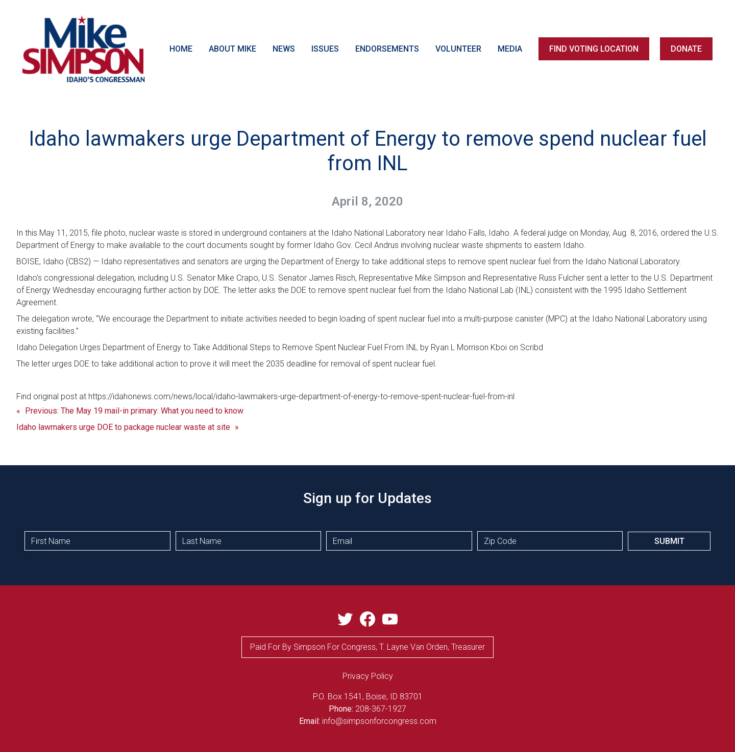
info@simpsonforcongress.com (379, 721)
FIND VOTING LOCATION (594, 49)
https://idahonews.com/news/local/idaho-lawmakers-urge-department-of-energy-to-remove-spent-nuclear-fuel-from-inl (301, 396)
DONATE (686, 49)
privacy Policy (367, 676)
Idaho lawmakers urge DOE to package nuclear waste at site (123, 427)
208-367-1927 (380, 709)
